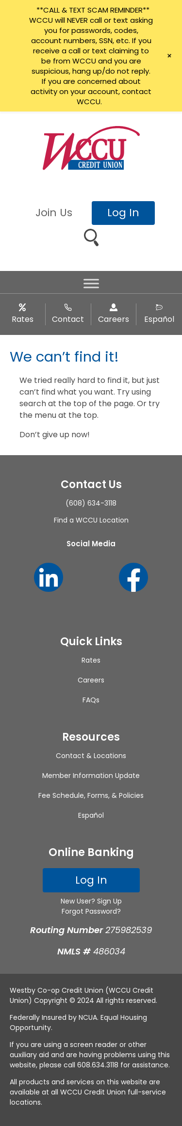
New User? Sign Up (91, 901)
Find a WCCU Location (91, 520)
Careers (113, 319)
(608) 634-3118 (91, 503)
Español (159, 319)
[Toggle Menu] (91, 283)
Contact (68, 319)
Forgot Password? (91, 911)
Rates (22, 319)
